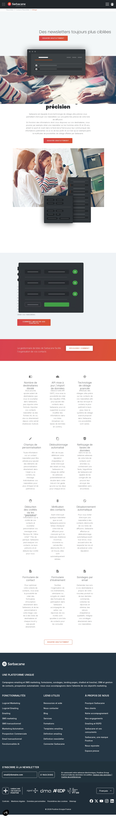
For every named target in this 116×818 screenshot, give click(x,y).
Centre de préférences (71, 777)
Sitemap (72, 801)
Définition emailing (53, 733)
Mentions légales (18, 801)
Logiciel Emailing (10, 708)
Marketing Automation (12, 728)
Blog (46, 713)
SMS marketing (9, 718)
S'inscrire (46, 774)
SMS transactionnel (11, 723)
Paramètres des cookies (57, 801)
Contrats (5, 801)
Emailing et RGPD (93, 723)
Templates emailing (53, 728)
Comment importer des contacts (34, 322)
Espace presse (92, 750)
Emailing (6, 713)
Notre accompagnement (96, 713)
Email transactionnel (12, 738)
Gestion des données (102, 774)
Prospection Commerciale (14, 733)
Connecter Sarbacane (54, 743)
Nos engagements (94, 718)
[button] (5, 813)
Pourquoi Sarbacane (95, 703)
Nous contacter (51, 708)
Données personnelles (36, 801)
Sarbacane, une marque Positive (96, 739)
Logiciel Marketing (11, 703)
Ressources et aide (53, 703)
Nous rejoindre (92, 745)
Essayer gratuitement (53, 38)
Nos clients (90, 708)
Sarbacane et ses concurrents (93, 730)
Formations (49, 723)
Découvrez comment (79, 348)
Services (48, 718)
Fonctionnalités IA (10, 743)
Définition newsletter (54, 738)
